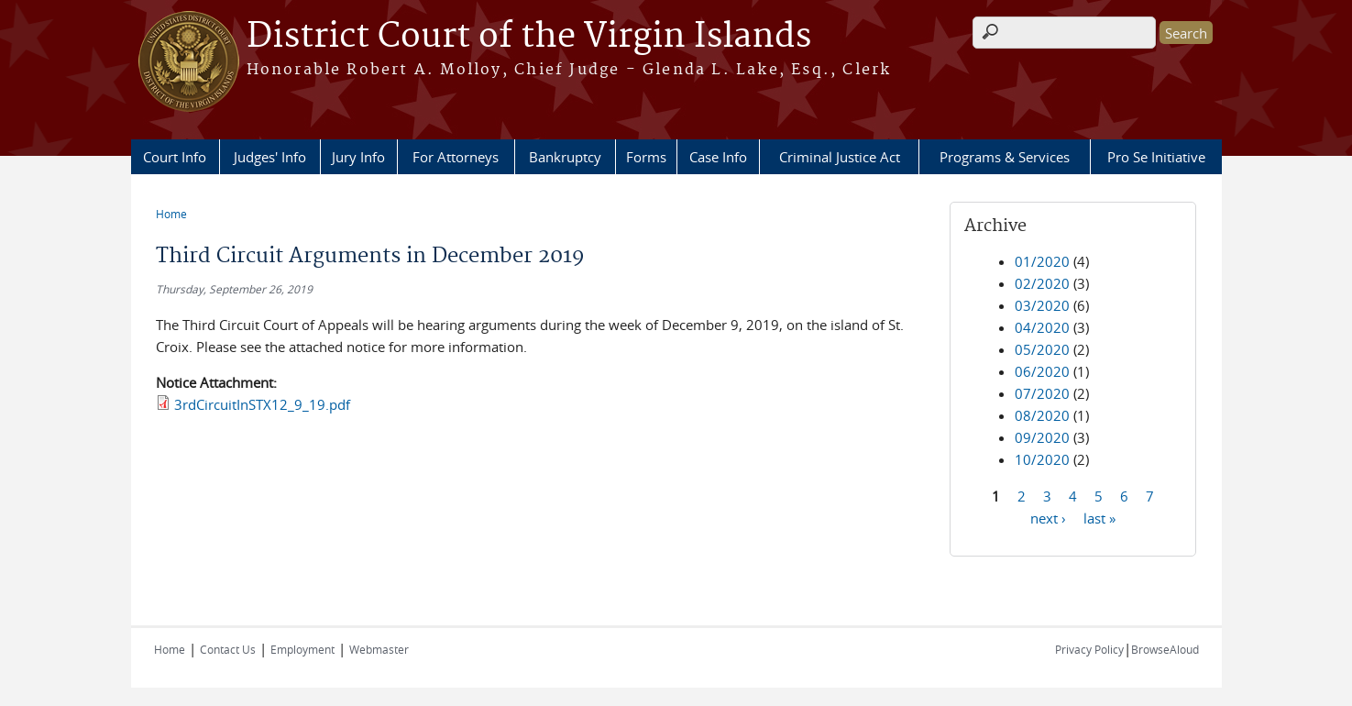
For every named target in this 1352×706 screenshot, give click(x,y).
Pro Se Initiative (1156, 157)
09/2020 (1042, 437)
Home (171, 213)
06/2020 (1042, 371)
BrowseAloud (1165, 649)
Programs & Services (1005, 157)
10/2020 (1042, 459)
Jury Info (358, 157)
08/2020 (1042, 415)
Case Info (718, 157)
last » (1099, 517)
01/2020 (1042, 261)
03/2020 (1042, 305)
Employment (302, 649)
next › (1048, 517)
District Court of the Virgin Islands (529, 37)
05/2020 (1042, 349)
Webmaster (379, 649)
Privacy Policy (1089, 649)
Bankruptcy (565, 157)
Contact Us (228, 649)
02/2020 (1042, 283)
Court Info (174, 157)
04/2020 (1042, 327)
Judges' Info (270, 157)
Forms (646, 157)
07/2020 (1042, 393)
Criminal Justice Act (839, 157)
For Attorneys (455, 157)
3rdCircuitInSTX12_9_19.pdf (262, 404)
